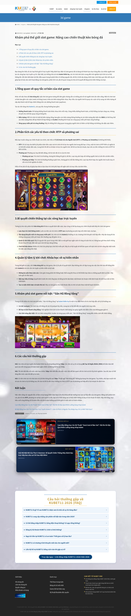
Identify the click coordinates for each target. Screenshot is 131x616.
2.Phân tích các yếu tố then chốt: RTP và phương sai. (36, 53)
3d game (112, 33)
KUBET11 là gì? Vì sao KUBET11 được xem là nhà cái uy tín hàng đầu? (51, 510)
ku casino (32, 413)
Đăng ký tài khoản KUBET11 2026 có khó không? (44, 530)
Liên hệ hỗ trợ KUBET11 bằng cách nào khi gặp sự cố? (45, 549)
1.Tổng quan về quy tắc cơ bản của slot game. (34, 49)
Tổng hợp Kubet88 (42, 413)
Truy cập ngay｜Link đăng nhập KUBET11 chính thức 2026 (65, 557)
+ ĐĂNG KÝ (102, 2)
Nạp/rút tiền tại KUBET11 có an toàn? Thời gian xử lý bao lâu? (49, 536)
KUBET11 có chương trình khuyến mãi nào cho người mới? (47, 543)
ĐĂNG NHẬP (112, 2)
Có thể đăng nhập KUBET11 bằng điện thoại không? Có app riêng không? (53, 523)
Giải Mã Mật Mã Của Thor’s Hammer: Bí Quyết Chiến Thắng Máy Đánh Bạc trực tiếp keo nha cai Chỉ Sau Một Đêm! (45, 454)
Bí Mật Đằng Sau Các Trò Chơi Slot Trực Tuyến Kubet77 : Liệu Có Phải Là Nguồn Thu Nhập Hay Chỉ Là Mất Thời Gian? (53, 409)
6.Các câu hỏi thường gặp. (27, 67)
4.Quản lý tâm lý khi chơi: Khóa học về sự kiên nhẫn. (36, 60)
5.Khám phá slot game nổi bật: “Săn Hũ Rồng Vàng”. (36, 64)
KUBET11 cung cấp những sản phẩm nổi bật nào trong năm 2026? (50, 516)
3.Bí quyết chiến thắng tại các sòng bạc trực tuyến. (35, 56)
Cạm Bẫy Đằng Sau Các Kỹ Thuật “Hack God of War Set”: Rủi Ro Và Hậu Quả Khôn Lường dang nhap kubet (50, 405)
